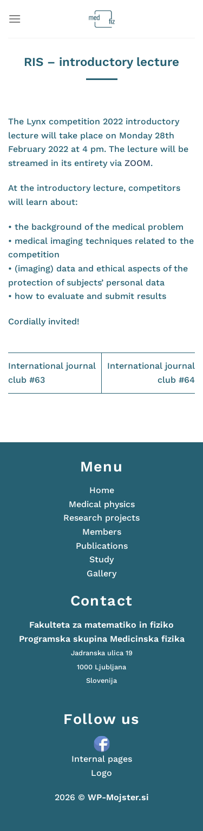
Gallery (101, 573)
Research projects (101, 518)
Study (101, 559)
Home (101, 490)
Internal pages (101, 759)
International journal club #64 (151, 373)
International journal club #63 (52, 373)
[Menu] (14, 18)
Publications (102, 546)
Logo (101, 773)
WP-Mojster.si (118, 797)
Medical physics (102, 504)
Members (101, 532)
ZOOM (137, 163)
